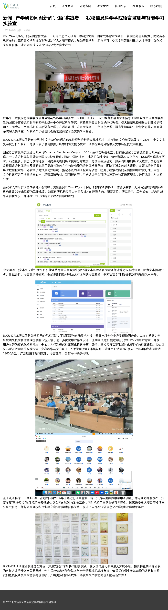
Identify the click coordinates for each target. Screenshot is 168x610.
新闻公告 (121, 6)
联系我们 (156, 6)
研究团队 (68, 6)
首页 (53, 6)
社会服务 (138, 6)
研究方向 (85, 6)
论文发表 (103, 6)
